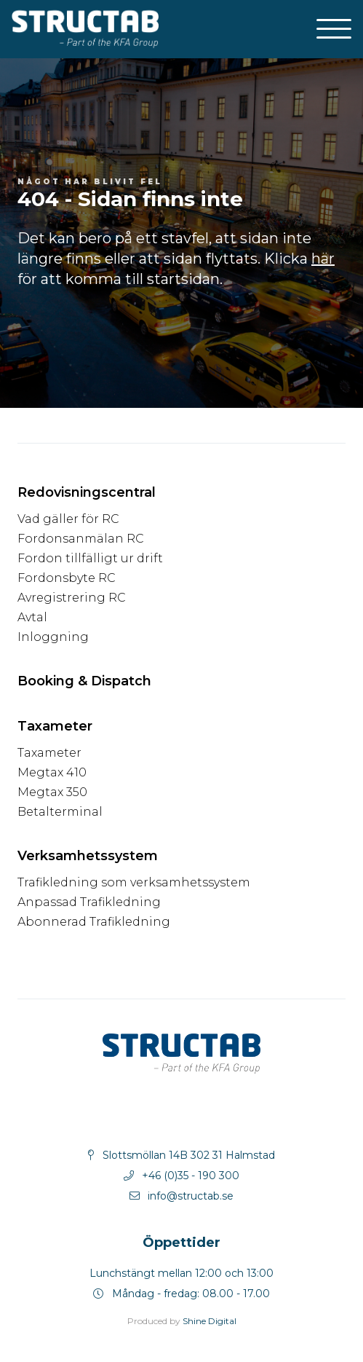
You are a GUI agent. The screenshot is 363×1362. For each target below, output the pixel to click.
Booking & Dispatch (84, 681)
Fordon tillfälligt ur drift (90, 558)
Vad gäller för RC (68, 519)
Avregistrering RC (71, 598)
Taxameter (54, 726)
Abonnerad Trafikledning (93, 922)
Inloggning (53, 637)
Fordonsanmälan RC (80, 539)
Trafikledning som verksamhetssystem (133, 882)
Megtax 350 (52, 792)
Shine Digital (209, 1320)
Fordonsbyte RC (66, 578)
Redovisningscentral (86, 492)
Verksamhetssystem (87, 856)
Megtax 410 (52, 772)
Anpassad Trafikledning (89, 902)
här (323, 258)
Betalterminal (60, 812)
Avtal (32, 617)
